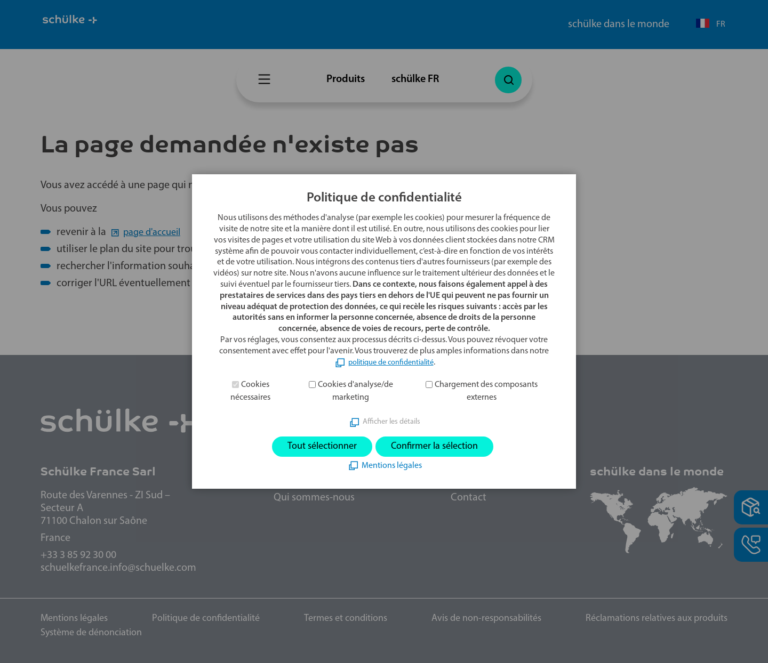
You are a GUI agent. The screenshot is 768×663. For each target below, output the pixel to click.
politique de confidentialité (390, 361)
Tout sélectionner (315, 446)
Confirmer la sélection (440, 446)
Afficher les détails (391, 420)
